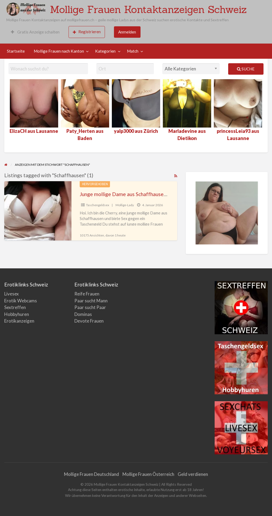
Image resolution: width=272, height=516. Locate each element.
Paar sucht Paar (90, 307)
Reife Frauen (86, 294)
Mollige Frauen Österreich (148, 474)
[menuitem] (35, 32)
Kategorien (105, 51)
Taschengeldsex (97, 205)
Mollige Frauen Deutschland (91, 474)
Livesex (11, 294)
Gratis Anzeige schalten (35, 31)
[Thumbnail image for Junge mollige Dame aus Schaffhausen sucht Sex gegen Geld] (37, 210)
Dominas (83, 314)
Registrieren (87, 31)
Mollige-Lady (125, 205)
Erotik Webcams (20, 300)
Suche (245, 68)
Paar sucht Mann (91, 300)
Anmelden (127, 31)
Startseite (16, 51)
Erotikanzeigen (19, 321)
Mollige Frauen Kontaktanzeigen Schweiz (148, 9)
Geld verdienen (193, 474)
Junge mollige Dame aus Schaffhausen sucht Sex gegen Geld (148, 194)
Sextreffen (15, 307)
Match (132, 51)
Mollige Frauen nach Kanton (59, 51)
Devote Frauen (89, 321)
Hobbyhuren (16, 314)
